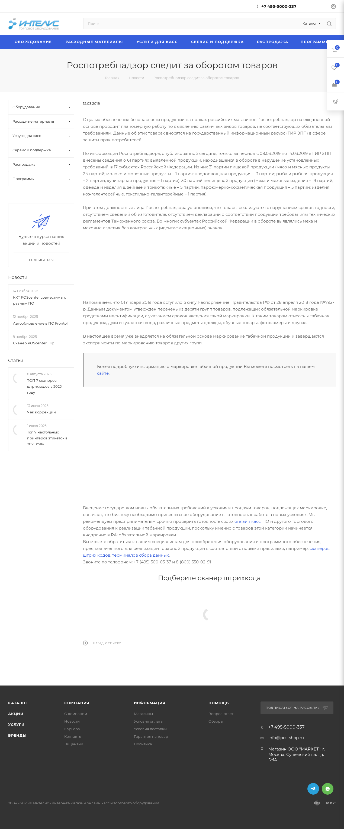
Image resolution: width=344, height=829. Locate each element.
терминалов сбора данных (140, 555)
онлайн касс (247, 521)
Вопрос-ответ (220, 713)
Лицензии (73, 744)
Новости (17, 277)
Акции (16, 713)
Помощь (218, 703)
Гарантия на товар (151, 736)
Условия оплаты (148, 721)
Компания (76, 703)
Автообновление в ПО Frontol (40, 323)
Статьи (15, 360)
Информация (150, 703)
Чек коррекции (41, 412)
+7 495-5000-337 (278, 6)
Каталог (18, 703)
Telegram (313, 789)
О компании (75, 713)
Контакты (73, 736)
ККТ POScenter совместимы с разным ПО (39, 300)
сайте (103, 373)
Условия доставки (150, 729)
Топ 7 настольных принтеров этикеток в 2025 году (47, 438)
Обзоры (215, 721)
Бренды (17, 735)
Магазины (143, 713)
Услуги (16, 724)
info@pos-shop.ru (286, 737)
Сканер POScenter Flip (33, 343)
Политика (143, 744)
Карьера (72, 729)
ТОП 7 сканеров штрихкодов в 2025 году (44, 386)
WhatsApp (327, 789)
